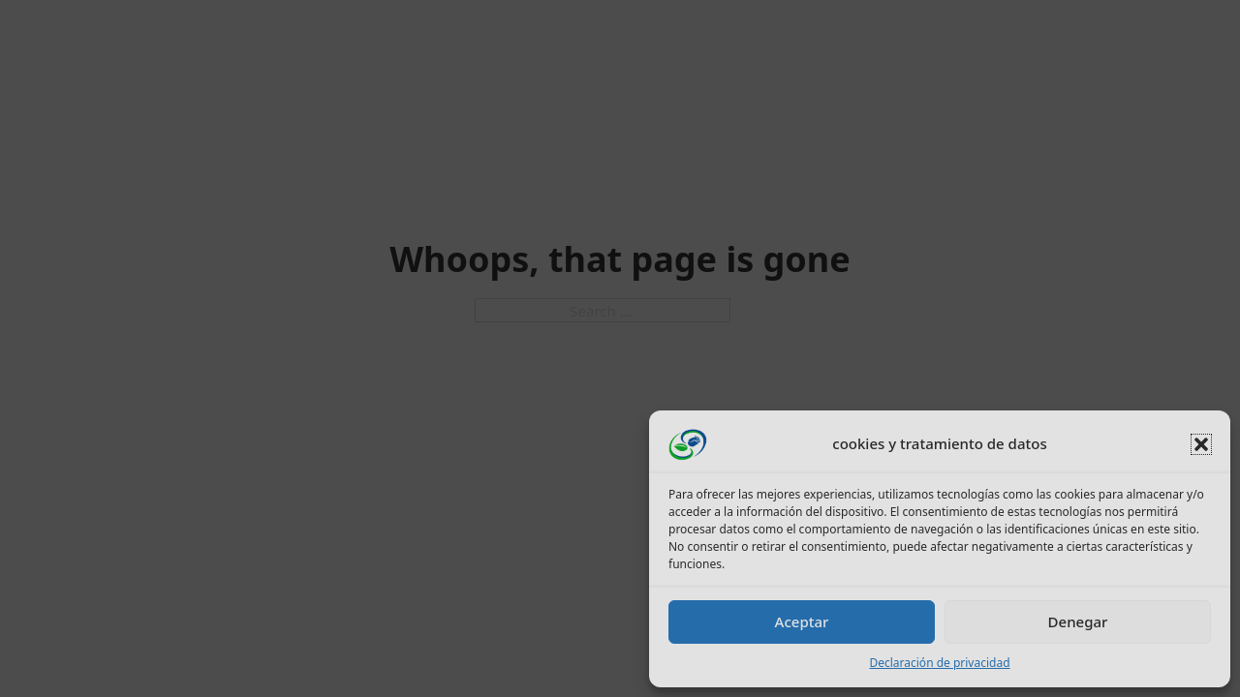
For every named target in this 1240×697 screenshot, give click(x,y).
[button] (1201, 444)
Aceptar (802, 621)
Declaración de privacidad (939, 662)
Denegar (1078, 621)
